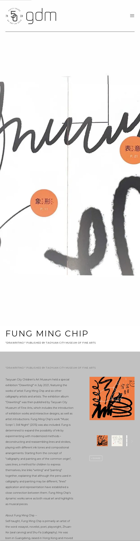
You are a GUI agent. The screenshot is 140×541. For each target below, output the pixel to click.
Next (132, 441)
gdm (31, 15)
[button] (102, 440)
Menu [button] (132, 16)
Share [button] (97, 458)
